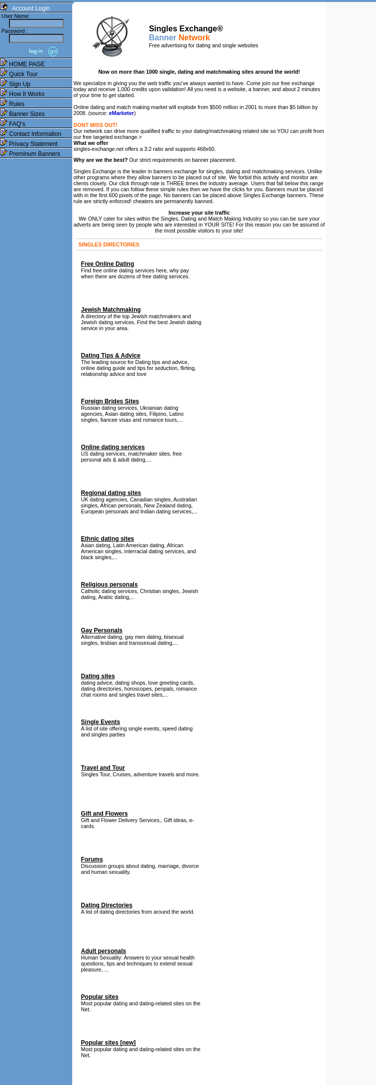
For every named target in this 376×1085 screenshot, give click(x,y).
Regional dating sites (111, 492)
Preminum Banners (30, 153)
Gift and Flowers (104, 813)
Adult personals (103, 951)
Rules (12, 104)
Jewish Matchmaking (111, 309)
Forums (92, 859)
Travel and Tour (103, 767)
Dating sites (98, 676)
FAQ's (12, 124)
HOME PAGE (22, 64)
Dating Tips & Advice (110, 355)
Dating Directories (106, 905)
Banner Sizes (22, 114)
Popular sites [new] (108, 1042)
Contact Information (30, 133)
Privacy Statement (29, 143)
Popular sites (100, 996)
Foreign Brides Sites (110, 401)
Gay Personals (102, 630)
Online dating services (113, 447)
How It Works (22, 94)
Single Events (101, 722)
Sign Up (15, 84)
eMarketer (121, 113)
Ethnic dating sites (107, 538)
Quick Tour (18, 74)
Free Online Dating (107, 263)
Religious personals (109, 584)
